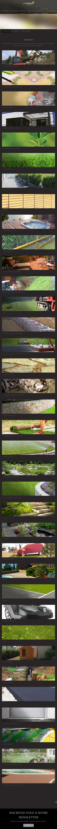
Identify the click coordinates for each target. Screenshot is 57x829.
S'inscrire (28, 825)
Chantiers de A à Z (22, 11)
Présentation (5, 11)
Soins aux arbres (25, 31)
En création (6, 31)
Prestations (14, 11)
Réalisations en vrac (37, 11)
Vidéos (29, 11)
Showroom (52, 11)
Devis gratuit (44, 12)
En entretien (15, 31)
